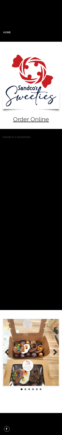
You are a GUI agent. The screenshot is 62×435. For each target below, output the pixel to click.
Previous (8, 352)
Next (54, 352)
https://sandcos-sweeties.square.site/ (28, 269)
